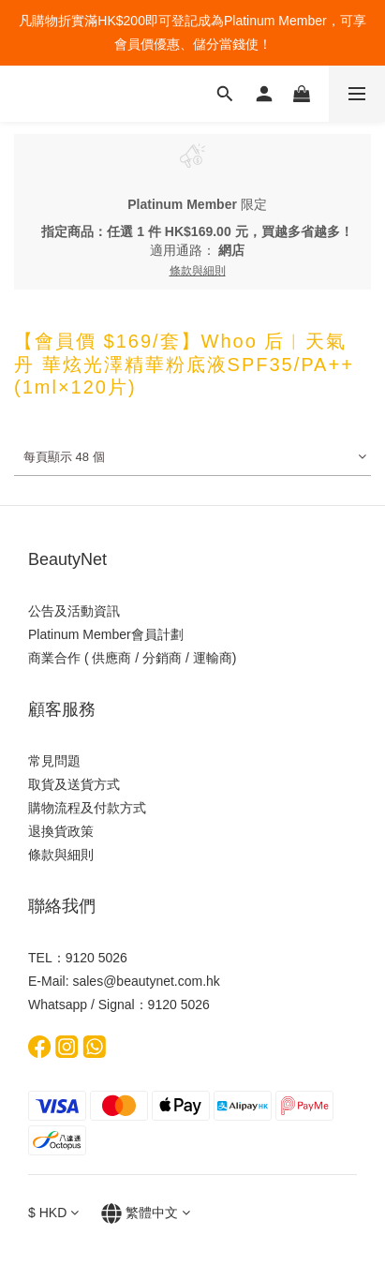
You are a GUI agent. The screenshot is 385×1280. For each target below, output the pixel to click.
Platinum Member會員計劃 (106, 634)
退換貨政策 (61, 831)
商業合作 (54, 657)
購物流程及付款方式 (87, 807)
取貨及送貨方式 (74, 784)
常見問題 (54, 760)
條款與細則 (61, 854)
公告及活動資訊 (74, 610)
